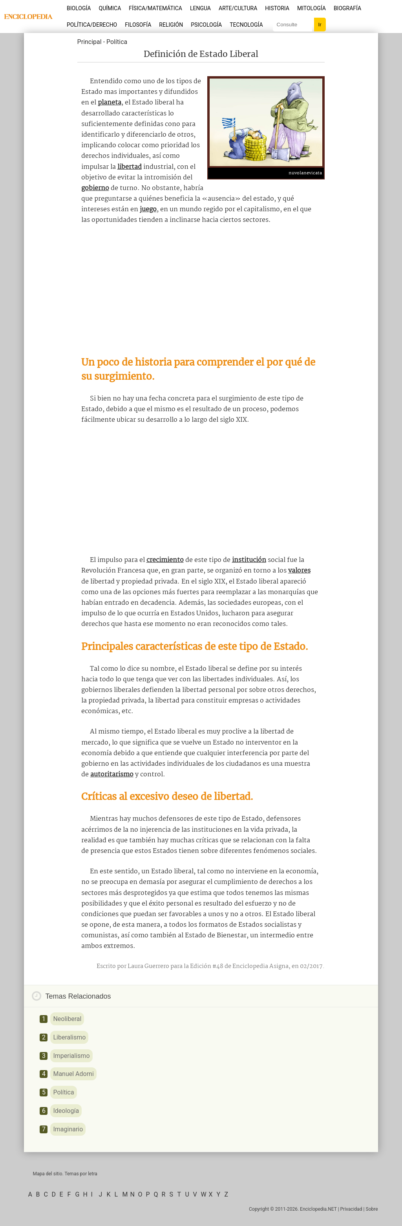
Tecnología (246, 25)
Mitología (311, 8)
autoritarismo (111, 774)
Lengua (200, 8)
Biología (79, 8)
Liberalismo (69, 1037)
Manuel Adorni (73, 1074)
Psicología (206, 25)
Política (116, 42)
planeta (109, 102)
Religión (171, 25)
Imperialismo (71, 1055)
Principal (89, 42)
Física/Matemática (155, 8)
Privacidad (351, 1209)
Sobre (372, 1209)
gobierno (95, 188)
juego (148, 209)
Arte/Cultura (238, 8)
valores (299, 570)
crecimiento (165, 560)
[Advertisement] (201, 291)
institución (249, 560)
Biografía (347, 8)
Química (110, 8)
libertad (129, 167)
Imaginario (68, 1129)
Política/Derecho (92, 25)
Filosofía (138, 25)
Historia (277, 8)
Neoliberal (67, 1019)
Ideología (66, 1110)
